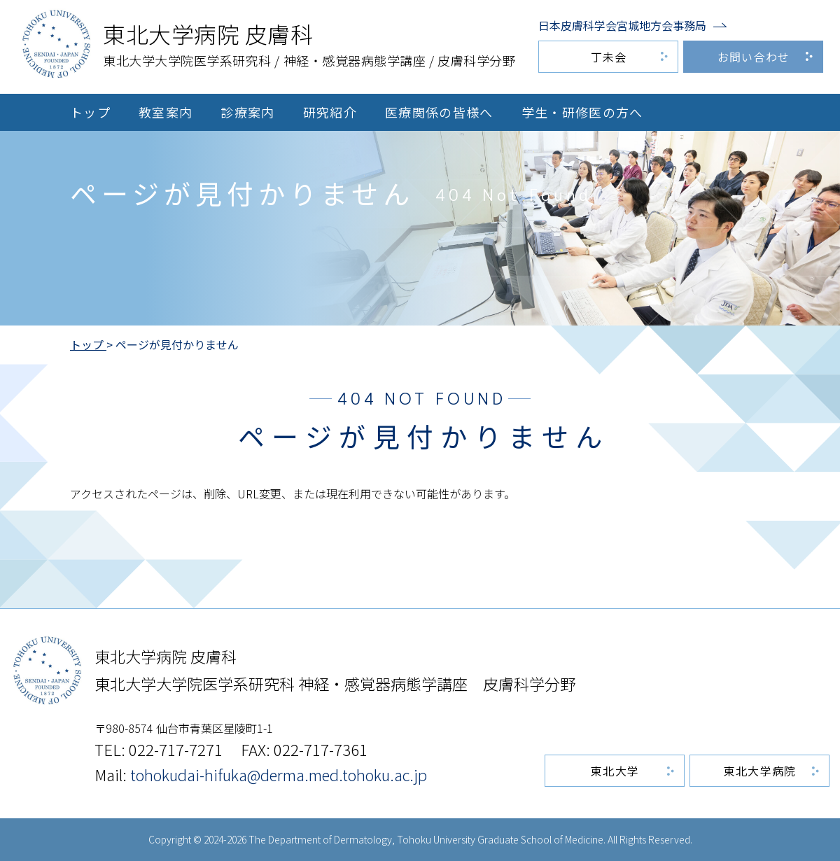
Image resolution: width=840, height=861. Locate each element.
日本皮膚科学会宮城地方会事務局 (622, 25)
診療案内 (247, 112)
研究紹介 (330, 112)
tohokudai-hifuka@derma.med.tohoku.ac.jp (278, 774)
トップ (90, 112)
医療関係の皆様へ (439, 112)
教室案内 (165, 112)
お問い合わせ (754, 56)
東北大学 (615, 770)
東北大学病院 (760, 770)
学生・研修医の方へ (582, 112)
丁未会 (609, 56)
